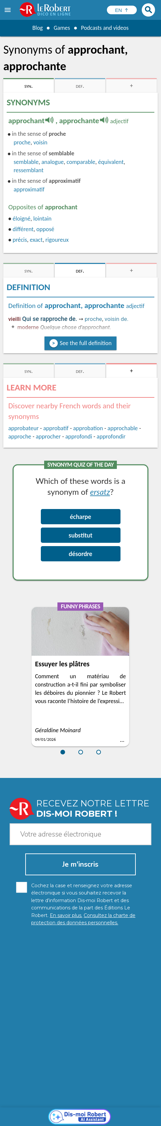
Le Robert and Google (111, 1119)
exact (36, 239)
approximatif (29, 189)
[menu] (8, 10)
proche (22, 142)
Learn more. (119, 1103)
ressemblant (28, 170)
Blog (37, 27)
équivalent (111, 162)
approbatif (55, 428)
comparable (80, 162)
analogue (52, 162)
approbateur (23, 428)
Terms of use (71, 1119)
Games (61, 27)
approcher (48, 436)
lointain (42, 218)
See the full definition (86, 343)
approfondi (78, 436)
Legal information (109, 1112)
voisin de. (116, 319)
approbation (88, 428)
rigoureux (57, 239)
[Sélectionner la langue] (122, 10)
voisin (40, 142)
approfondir (111, 436)
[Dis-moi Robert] (80, 997)
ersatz (100, 491)
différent (23, 229)
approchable (123, 428)
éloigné (22, 218)
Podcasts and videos (105, 27)
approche (19, 436)
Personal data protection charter (51, 1112)
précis (20, 239)
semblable (26, 162)
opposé (45, 229)
